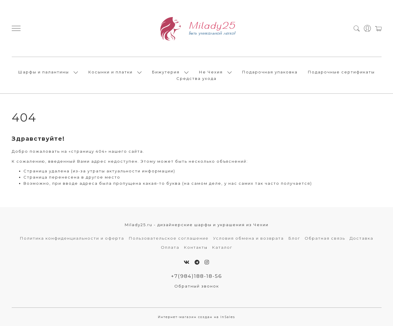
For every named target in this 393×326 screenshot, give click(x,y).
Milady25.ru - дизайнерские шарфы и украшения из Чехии (197, 224)
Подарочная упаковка (270, 72)
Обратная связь (325, 238)
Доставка (361, 238)
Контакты (196, 247)
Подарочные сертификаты (341, 72)
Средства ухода (196, 78)
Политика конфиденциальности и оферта (72, 238)
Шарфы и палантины (43, 72)
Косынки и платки (110, 72)
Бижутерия (166, 72)
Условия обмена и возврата (248, 238)
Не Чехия (211, 72)
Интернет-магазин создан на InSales (196, 317)
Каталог (222, 247)
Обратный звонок (196, 286)
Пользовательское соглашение (169, 238)
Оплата (170, 247)
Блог (294, 238)
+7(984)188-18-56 (196, 276)
